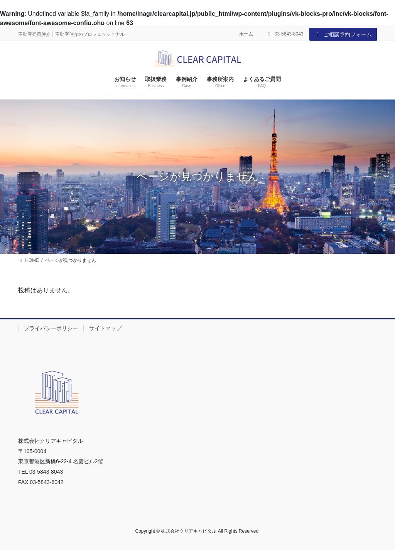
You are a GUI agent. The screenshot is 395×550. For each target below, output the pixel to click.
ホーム (246, 34)
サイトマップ (105, 328)
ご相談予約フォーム (343, 34)
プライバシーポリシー (51, 328)
